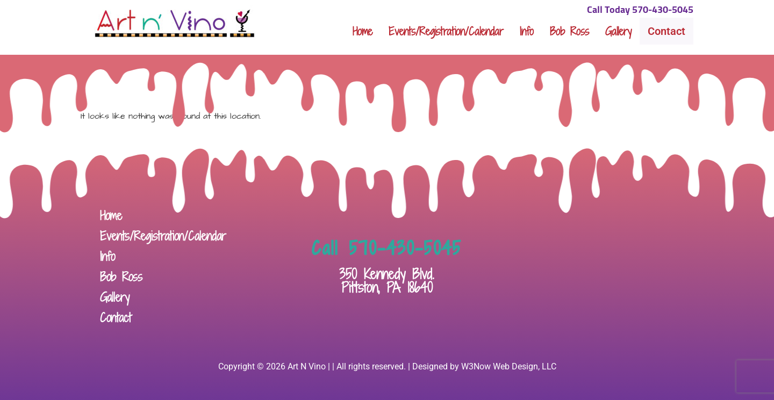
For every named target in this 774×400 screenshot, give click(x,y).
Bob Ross (569, 31)
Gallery (618, 31)
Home (362, 31)
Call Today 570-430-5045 (640, 10)
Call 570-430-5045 (387, 248)
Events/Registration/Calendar (446, 31)
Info (527, 31)
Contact (666, 31)
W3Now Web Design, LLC (508, 366)
